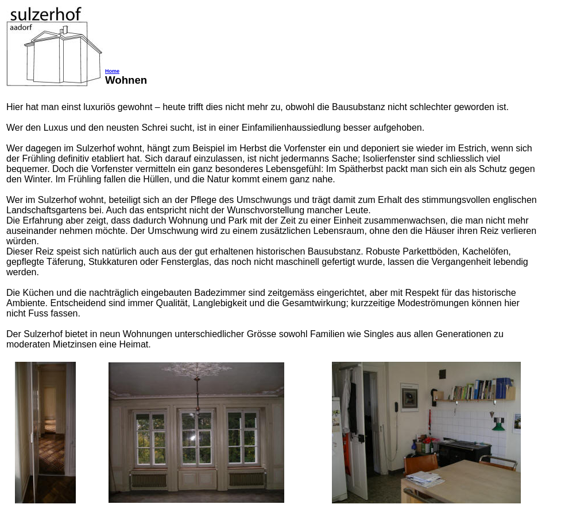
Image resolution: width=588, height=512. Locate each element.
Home (112, 71)
